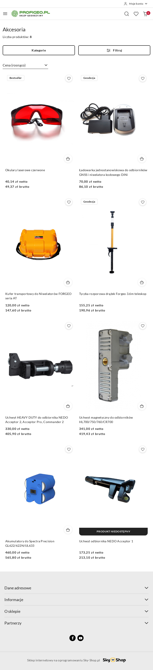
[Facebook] (72, 638)
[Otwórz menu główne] (5, 13)
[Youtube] (80, 638)
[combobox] (25, 65)
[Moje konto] (136, 4)
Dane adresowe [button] (76, 587)
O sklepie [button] (76, 611)
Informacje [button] (76, 599)
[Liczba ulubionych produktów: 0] (136, 13)
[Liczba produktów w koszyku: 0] (145, 13)
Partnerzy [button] (76, 623)
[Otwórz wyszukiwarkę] (126, 13)
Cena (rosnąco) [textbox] (14, 65)
